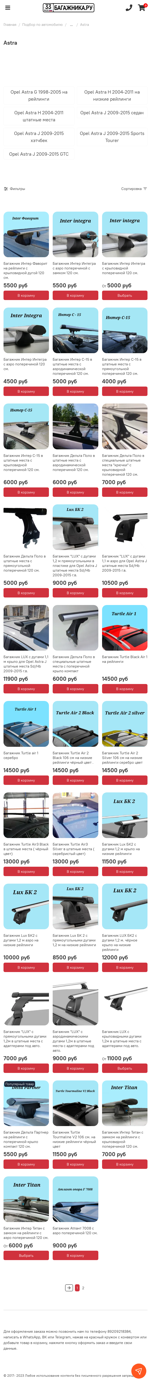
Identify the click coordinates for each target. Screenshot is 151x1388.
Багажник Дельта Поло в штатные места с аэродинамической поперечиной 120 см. (74, 462)
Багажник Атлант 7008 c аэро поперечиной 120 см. (75, 1230)
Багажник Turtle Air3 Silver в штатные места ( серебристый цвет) (73, 849)
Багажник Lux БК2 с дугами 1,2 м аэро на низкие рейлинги (21, 940)
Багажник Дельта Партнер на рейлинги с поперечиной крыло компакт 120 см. (26, 1139)
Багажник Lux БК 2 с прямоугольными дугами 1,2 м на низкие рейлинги (74, 940)
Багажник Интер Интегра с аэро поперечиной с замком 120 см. (74, 268)
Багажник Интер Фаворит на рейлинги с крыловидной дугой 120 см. (25, 270)
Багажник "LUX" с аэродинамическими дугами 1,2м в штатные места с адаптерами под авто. (73, 1041)
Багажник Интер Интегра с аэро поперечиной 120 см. (25, 364)
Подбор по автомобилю (42, 24)
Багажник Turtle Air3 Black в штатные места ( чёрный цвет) (26, 849)
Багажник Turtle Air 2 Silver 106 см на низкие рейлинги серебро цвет (122, 758)
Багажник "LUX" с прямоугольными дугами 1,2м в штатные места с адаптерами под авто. (25, 1038)
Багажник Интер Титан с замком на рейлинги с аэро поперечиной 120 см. (26, 1233)
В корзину (26, 295)
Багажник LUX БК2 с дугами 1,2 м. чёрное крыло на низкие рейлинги (119, 942)
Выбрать (125, 295)
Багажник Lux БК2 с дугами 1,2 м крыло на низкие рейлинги (121, 849)
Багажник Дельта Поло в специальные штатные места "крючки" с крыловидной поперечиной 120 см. (123, 465)
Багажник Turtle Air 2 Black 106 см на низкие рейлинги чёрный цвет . (73, 758)
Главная (10, 24)
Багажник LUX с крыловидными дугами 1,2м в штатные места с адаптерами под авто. (121, 1038)
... (71, 24)
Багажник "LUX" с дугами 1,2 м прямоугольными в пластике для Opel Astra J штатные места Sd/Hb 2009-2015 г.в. (75, 565)
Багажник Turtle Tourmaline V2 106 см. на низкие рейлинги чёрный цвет (74, 1139)
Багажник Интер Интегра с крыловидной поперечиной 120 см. (123, 268)
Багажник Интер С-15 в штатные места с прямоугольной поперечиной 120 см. (121, 366)
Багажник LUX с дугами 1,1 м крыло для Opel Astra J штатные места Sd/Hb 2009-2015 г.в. (26, 663)
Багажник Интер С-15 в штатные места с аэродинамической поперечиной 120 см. (72, 366)
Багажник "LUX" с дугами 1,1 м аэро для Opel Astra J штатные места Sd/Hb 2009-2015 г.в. (124, 563)
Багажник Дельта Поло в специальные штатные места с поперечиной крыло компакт (74, 663)
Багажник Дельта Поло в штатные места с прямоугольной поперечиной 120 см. (25, 563)
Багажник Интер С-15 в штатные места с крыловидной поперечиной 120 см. (23, 462)
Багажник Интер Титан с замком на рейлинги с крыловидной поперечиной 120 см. (122, 1139)
